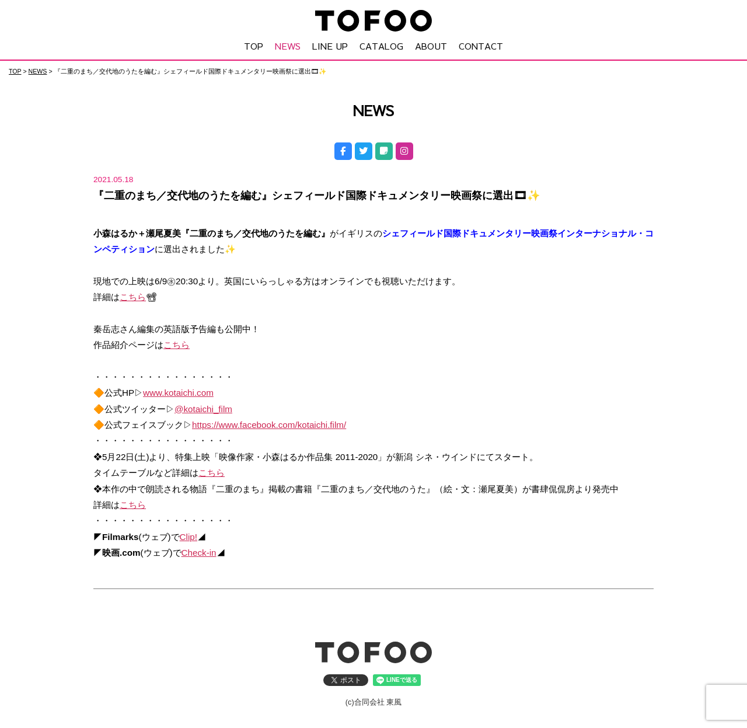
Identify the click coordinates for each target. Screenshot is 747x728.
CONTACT (481, 45)
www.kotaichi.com (178, 392)
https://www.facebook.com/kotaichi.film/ (269, 424)
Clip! (188, 536)
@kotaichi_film (203, 408)
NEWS (288, 45)
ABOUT (431, 45)
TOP (253, 45)
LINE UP (330, 45)
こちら (133, 296)
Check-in (199, 552)
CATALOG (381, 45)
